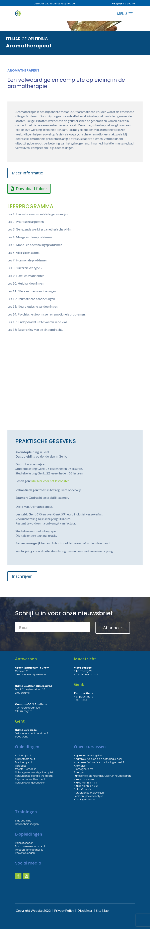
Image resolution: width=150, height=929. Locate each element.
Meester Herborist (25, 769)
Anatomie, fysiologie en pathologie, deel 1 (98, 759)
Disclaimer (84, 910)
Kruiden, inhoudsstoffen (116, 775)
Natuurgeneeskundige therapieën (35, 772)
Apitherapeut (23, 755)
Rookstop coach (25, 853)
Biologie (79, 772)
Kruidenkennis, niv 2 (86, 786)
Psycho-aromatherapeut (30, 779)
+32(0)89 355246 (123, 3)
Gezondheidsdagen (27, 824)
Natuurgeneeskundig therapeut (34, 775)
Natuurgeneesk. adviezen (89, 792)
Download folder (31, 188)
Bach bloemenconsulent (30, 846)
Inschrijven (22, 576)
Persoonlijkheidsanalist (29, 849)
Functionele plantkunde (88, 775)
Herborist (20, 765)
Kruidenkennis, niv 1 (85, 782)
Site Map (102, 910)
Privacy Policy (64, 910)
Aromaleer (80, 765)
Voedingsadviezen (85, 799)
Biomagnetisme (83, 769)
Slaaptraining (23, 820)
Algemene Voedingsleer (88, 755)
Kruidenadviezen (84, 779)
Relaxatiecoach (24, 843)
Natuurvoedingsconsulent (30, 782)
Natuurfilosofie (82, 789)
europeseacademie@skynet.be (54, 3)
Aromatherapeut (25, 759)
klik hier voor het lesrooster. (50, 481)
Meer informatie (27, 173)
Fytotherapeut (23, 762)
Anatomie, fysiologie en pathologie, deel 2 (99, 762)
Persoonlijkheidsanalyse (88, 796)
